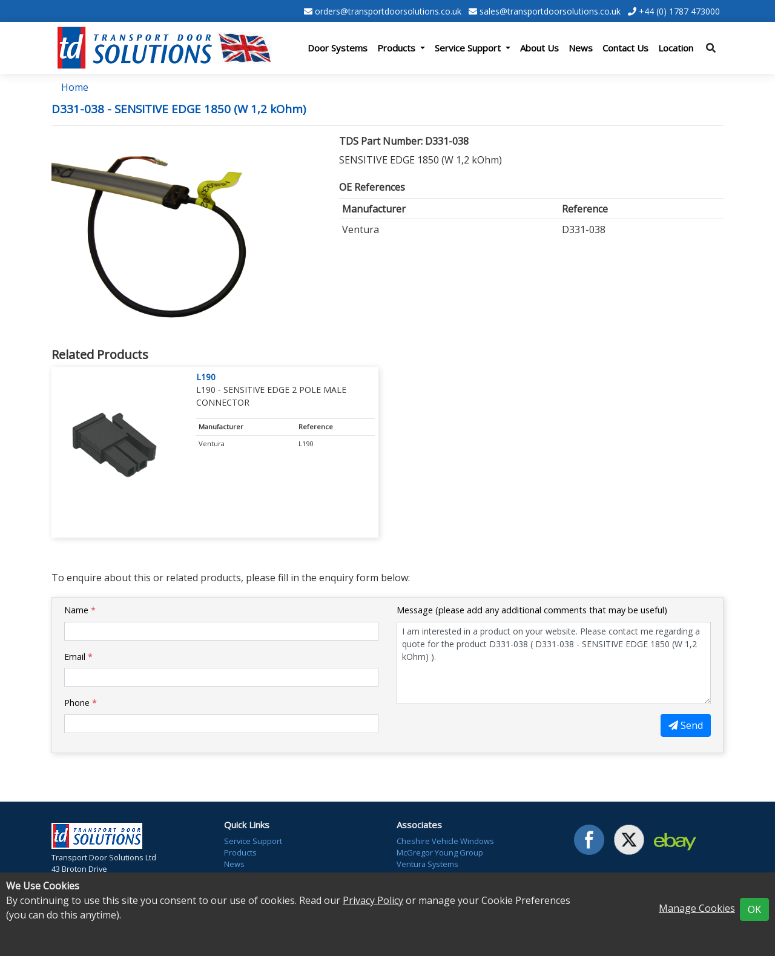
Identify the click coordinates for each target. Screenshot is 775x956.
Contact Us (625, 48)
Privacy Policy (373, 900)
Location (675, 48)
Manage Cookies (697, 908)
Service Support (253, 841)
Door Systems (338, 48)
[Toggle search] (711, 47)
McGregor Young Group (440, 852)
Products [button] (397, 48)
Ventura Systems (427, 864)
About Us (539, 48)
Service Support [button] (469, 48)
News (581, 48)
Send (685, 725)
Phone (80, 702)
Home (74, 87)
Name (80, 610)
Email (78, 656)
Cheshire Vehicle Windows (445, 841)
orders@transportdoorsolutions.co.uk (388, 11)
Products (240, 852)
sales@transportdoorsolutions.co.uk (550, 11)
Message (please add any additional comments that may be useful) (532, 610)
